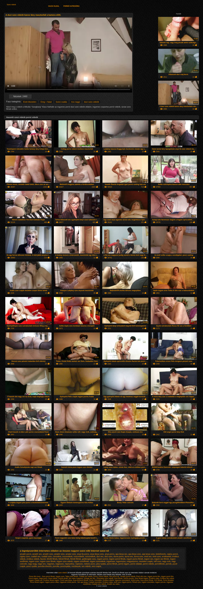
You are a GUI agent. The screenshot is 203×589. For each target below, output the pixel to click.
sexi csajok (96, 566)
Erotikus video (108, 582)
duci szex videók (91, 102)
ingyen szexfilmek (81, 561)
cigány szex (25, 556)
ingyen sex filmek (161, 559)
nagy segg (32, 564)
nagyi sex (42, 564)
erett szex (117, 582)
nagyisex (50, 564)
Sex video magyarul (76, 578)
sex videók (86, 566)
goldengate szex (89, 559)
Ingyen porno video (52, 582)
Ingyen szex (60, 576)
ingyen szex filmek (47, 561)
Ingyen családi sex (36, 580)
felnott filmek (64, 559)
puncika (56, 566)
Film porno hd (114, 576)
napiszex (79, 564)
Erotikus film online (167, 578)
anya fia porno (83, 554)
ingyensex (110, 561)
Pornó (91, 580)
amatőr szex (48, 554)
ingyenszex (121, 561)
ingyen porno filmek (135, 559)
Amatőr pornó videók (127, 576)
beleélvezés (161, 554)
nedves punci (89, 564)
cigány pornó (172, 554)
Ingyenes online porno (68, 582)
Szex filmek (118, 578)
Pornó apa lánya (66, 580)
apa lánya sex (121, 554)
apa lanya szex (148, 554)
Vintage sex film (90, 578)
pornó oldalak (136, 564)
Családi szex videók (99, 584)
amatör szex (59, 554)
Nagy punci (43, 578)
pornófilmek (160, 564)
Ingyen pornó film (154, 576)
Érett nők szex (141, 576)
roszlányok (76, 566)
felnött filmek (75, 559)
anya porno (109, 554)
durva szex (138, 556)
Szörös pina (135, 580)
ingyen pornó (102, 559)
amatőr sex (37, 554)
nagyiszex (59, 564)
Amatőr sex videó (113, 584)
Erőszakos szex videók (105, 578)
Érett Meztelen (29, 102)
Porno (95, 576)
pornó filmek (112, 564)
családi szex (46, 556)
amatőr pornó (25, 554)
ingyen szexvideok (97, 561)
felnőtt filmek (52, 559)
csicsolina (57, 556)
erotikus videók (33, 559)
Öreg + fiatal (46, 102)
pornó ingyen (123, 564)
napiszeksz (69, 564)
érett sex (148, 556)
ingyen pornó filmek (117, 559)
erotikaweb (166, 556)
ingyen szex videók (65, 561)
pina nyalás (101, 564)
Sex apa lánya (82, 582)
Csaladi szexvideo (95, 582)
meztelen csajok (146, 561)
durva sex (129, 556)
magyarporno (132, 561)
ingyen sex (148, 559)
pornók (169, 564)
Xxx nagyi (75, 102)
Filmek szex (136, 582)
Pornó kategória (71, 6)
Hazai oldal (53, 6)
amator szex (71, 554)
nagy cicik (166, 561)
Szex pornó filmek (48, 576)
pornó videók (148, 564)
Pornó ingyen (33, 578)
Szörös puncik (128, 578)
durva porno (118, 556)
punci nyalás (31, 566)
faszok (43, 559)
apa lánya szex (134, 554)
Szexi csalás (61, 102)
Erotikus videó (154, 578)
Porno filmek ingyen (37, 582)
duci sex (99, 556)
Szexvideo (98, 580)
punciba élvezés (45, 566)
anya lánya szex (97, 554)
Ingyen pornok (160, 582)
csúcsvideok (90, 556)
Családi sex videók (85, 576)
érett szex (157, 556)
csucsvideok (67, 556)
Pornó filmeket (168, 580)
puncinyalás (65, 566)
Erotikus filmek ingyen (51, 580)
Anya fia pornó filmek (80, 580)
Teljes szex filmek (71, 576)
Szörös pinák (63, 578)
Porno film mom (35, 576)
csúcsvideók (79, 556)
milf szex (157, 561)
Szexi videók (11, 5)
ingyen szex (34, 561)
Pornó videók (103, 576)
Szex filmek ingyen (141, 578)
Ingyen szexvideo (148, 582)
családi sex (35, 556)
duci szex (108, 556)
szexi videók (62, 573)
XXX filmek (158, 580)
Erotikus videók (108, 580)
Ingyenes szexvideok (122, 580)
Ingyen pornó (126, 582)
